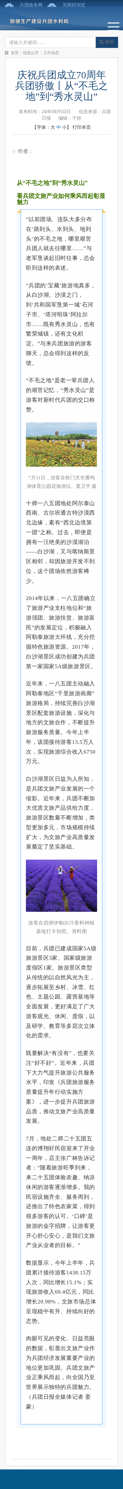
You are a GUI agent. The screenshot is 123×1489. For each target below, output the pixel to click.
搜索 (106, 41)
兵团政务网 (31, 5)
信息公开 (31, 53)
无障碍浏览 (73, 5)
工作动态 (51, 53)
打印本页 (81, 127)
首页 (15, 53)
